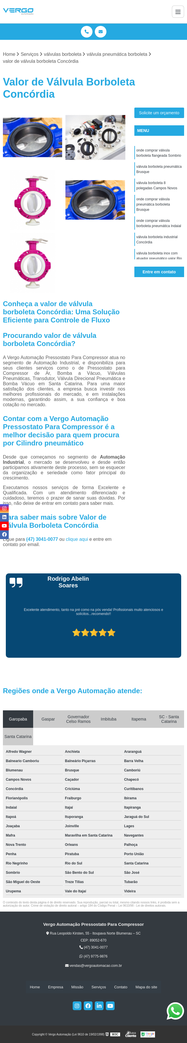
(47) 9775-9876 (93, 957)
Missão (77, 987)
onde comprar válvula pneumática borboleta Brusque (153, 204)
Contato (120, 987)
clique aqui (77, 539)
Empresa (55, 987)
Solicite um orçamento (159, 112)
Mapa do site (146, 987)
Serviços (99, 987)
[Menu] (178, 11)
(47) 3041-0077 (42, 539)
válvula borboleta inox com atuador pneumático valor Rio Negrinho (159, 258)
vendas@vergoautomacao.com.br (93, 966)
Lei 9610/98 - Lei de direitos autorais (141, 905)
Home (35, 987)
